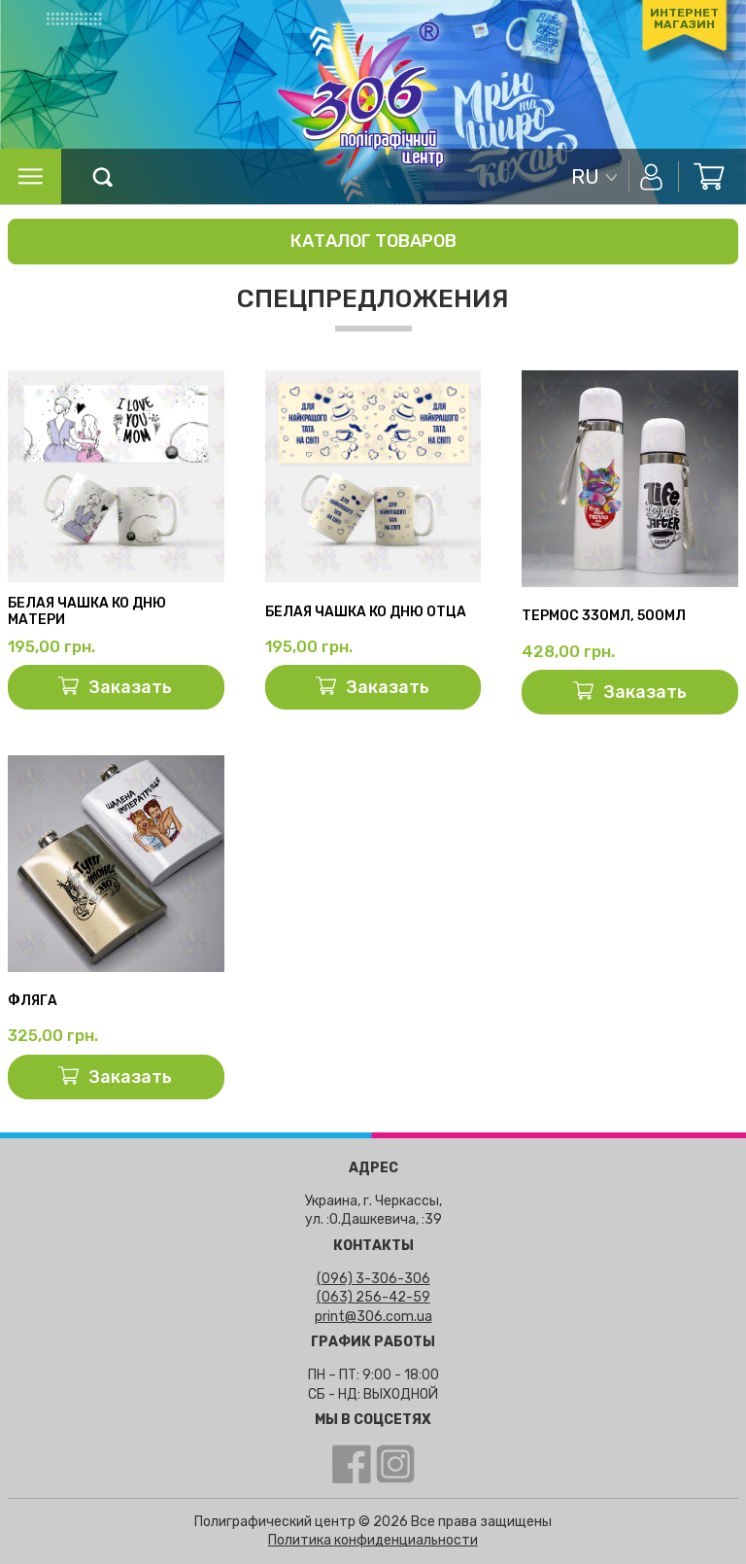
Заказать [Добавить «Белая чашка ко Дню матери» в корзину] (130, 687)
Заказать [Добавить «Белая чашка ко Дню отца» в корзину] (387, 687)
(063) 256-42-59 (373, 1297)
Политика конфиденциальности (373, 1540)
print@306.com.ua (373, 1316)
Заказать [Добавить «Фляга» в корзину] (130, 1077)
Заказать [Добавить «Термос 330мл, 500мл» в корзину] (645, 692)
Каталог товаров (373, 241)
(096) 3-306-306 (373, 1278)
